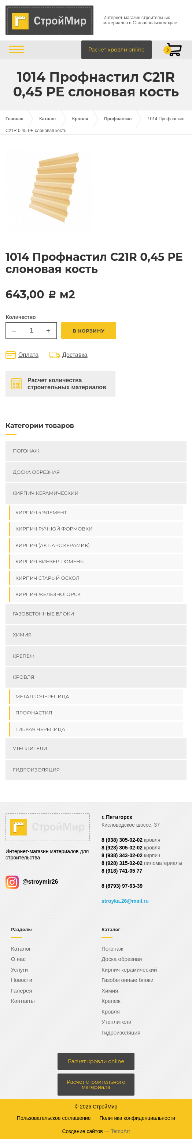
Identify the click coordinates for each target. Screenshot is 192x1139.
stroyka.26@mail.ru (125, 901)
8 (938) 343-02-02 (122, 855)
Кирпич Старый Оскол (47, 578)
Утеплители (30, 748)
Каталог (47, 118)
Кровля (80, 118)
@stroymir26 (31, 882)
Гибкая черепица (40, 729)
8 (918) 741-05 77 (121, 871)
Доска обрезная (36, 472)
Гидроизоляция (36, 770)
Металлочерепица (42, 696)
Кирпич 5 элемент (41, 512)
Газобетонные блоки (43, 614)
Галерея (21, 990)
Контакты (23, 1001)
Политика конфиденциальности (138, 1118)
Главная (14, 118)
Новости (21, 980)
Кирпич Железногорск (48, 594)
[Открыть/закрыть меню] (16, 50)
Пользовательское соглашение (54, 1118)
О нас (18, 959)
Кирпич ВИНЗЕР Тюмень (49, 561)
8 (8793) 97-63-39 (122, 886)
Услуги (19, 969)
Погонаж (26, 451)
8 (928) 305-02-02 (122, 848)
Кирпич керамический (45, 493)
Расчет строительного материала (96, 1084)
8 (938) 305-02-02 (122, 840)
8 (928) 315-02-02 (122, 863)
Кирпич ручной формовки (54, 529)
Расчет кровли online (116, 49)
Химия (22, 635)
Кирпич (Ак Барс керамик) (52, 545)
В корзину (89, 331)
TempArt (120, 1131)
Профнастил (118, 118)
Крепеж (23, 656)
